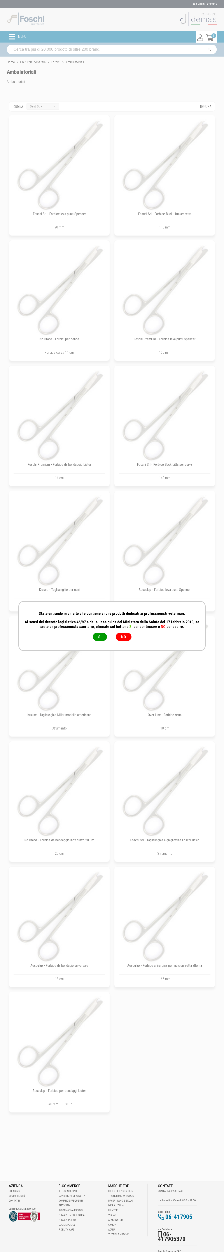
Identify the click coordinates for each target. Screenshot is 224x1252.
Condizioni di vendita (72, 1195)
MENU (17, 36)
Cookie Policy (67, 1224)
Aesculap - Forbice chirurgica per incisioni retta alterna (164, 965)
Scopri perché (17, 1195)
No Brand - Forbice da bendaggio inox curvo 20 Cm (59, 840)
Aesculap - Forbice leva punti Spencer (165, 590)
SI (100, 637)
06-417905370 (172, 1237)
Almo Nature (116, 1220)
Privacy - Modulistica (71, 1215)
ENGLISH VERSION (205, 4)
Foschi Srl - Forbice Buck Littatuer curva (164, 464)
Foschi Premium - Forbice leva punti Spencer (165, 339)
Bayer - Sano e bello (120, 1200)
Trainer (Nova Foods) (121, 1195)
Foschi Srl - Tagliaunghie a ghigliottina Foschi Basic (164, 840)
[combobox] (42, 106)
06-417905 (178, 1216)
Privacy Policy (67, 1220)
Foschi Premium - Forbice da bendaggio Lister (59, 464)
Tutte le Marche (118, 1234)
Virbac (112, 1215)
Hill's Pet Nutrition (120, 1191)
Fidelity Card (67, 1229)
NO (123, 637)
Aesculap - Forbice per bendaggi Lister (59, 1091)
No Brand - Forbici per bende (59, 339)
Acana (111, 1229)
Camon (112, 1224)
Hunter (112, 1210)
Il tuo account (68, 1191)
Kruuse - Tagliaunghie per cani (59, 590)
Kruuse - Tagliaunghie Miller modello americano (59, 715)
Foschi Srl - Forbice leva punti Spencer (59, 214)
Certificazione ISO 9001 (23, 1208)
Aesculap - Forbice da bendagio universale (59, 965)
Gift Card (64, 1205)
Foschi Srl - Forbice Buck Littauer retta (164, 214)
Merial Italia (116, 1205)
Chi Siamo (14, 1191)
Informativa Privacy (71, 1210)
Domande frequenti (71, 1200)
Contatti (14, 1200)
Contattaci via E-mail (171, 1191)
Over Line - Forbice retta (165, 715)
